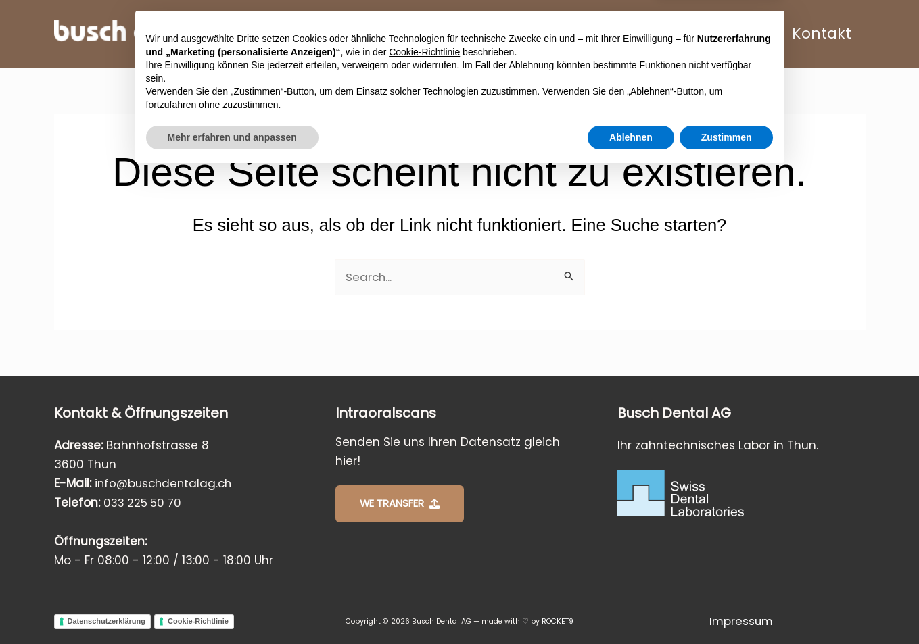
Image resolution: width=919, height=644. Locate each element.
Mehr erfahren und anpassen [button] (232, 606)
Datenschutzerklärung (107, 621)
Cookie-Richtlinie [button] (424, 521)
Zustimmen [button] (726, 606)
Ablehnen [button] (631, 606)
